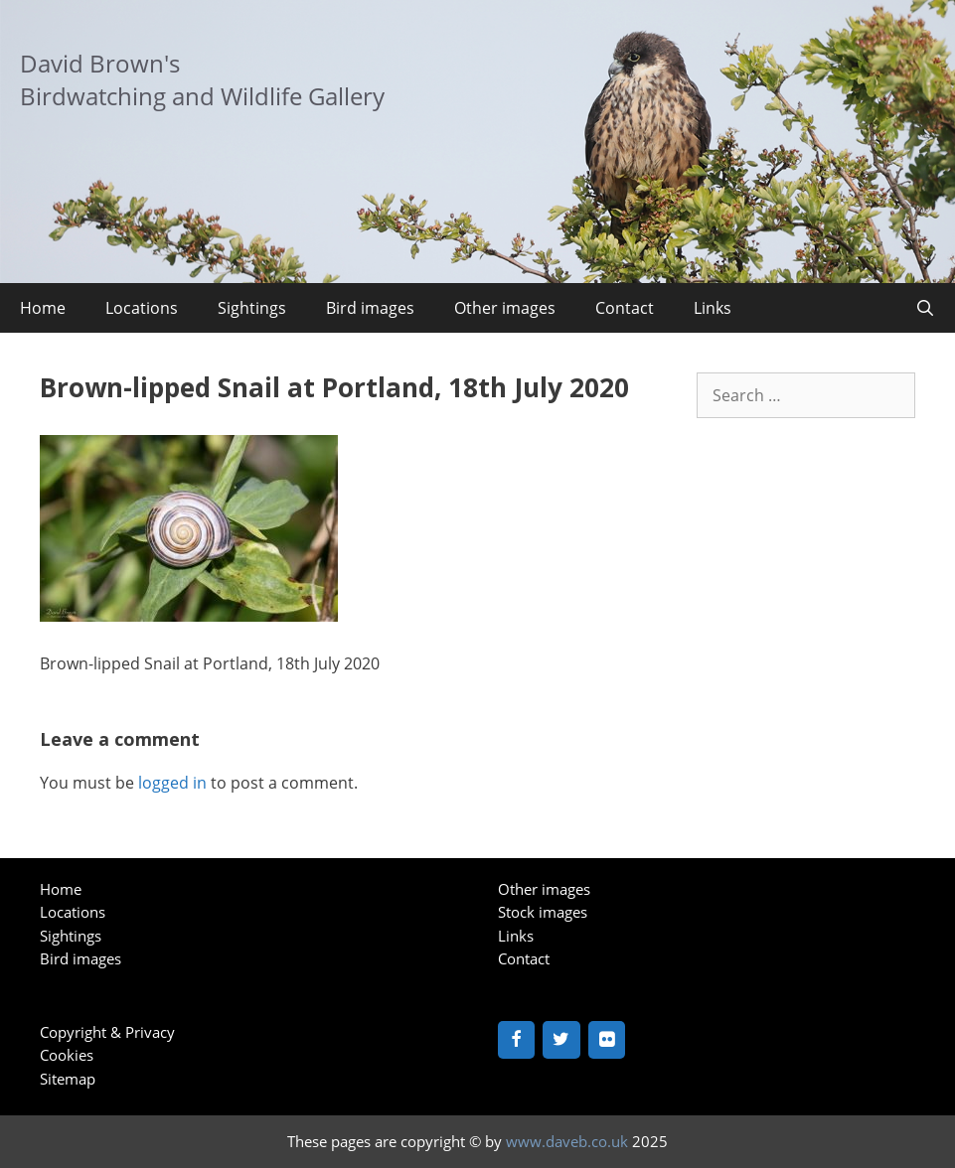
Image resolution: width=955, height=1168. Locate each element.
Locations (141, 308)
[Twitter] (561, 1040)
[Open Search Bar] (924, 308)
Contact (624, 308)
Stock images (542, 912)
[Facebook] (517, 1040)
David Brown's (100, 63)
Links (712, 308)
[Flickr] (607, 1040)
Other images (505, 308)
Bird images (370, 308)
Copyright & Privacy (107, 1032)
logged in (172, 783)
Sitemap (67, 1079)
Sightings (252, 308)
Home (43, 308)
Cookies (66, 1055)
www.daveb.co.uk (567, 1141)
